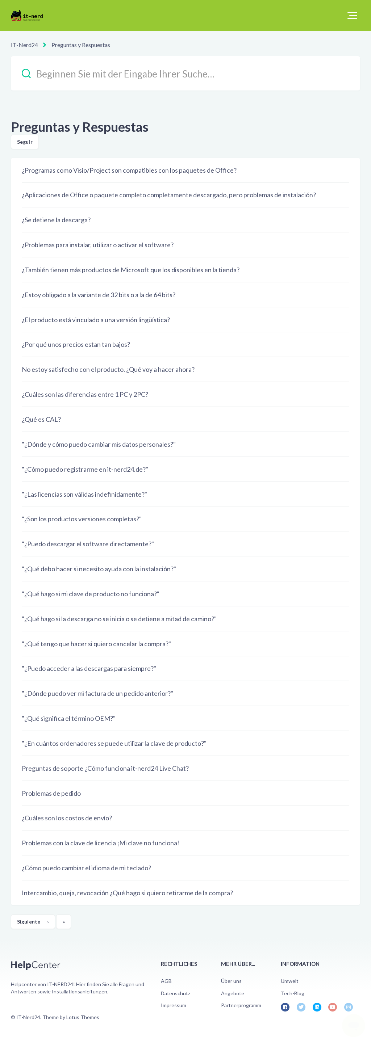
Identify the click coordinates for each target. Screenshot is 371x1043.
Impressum (173, 1005)
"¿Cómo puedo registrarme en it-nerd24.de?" (85, 469)
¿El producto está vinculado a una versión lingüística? (96, 320)
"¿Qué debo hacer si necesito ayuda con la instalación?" (99, 569)
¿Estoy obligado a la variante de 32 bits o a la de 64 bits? (98, 295)
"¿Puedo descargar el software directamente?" (88, 544)
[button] (352, 15)
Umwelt (290, 981)
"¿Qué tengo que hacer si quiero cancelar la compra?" (96, 644)
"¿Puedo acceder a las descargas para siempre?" (89, 668)
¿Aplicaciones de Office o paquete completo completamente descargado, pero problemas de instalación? (169, 195)
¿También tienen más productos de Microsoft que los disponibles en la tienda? (130, 270)
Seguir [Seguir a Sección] (25, 142)
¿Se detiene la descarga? (56, 220)
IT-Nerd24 (24, 44)
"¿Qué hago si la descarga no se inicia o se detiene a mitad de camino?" (119, 619)
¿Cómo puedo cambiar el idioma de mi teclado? (86, 868)
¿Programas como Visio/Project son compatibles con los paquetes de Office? (129, 170)
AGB (166, 981)
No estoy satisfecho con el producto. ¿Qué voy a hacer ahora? (108, 369)
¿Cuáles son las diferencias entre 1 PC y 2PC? (85, 394)
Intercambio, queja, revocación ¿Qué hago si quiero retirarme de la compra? (127, 893)
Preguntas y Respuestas (80, 44)
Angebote (232, 993)
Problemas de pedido (51, 793)
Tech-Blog (292, 993)
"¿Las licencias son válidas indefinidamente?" (84, 494)
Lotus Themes (82, 1017)
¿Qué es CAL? (41, 419)
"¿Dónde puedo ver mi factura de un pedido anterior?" (97, 693)
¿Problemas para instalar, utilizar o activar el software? (98, 245)
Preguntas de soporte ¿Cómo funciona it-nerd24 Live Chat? (105, 768)
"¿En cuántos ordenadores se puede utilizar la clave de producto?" (114, 743)
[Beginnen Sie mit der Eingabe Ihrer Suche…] (185, 73)
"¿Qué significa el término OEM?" (69, 718)
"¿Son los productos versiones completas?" (82, 519)
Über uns (231, 981)
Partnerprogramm (241, 1005)
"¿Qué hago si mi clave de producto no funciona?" (90, 594)
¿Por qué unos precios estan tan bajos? (76, 344)
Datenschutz (175, 993)
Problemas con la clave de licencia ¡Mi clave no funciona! (100, 843)
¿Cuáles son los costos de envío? (67, 818)
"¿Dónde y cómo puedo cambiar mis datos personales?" (99, 444)
